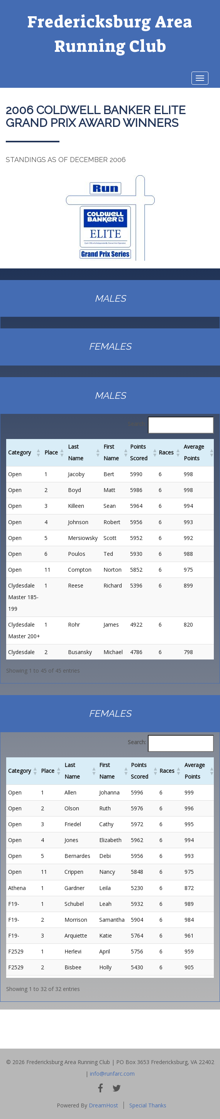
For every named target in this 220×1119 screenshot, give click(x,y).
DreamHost (103, 1105)
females (110, 346)
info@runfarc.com (112, 1073)
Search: (137, 423)
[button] (38, 452)
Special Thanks (147, 1105)
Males (110, 298)
